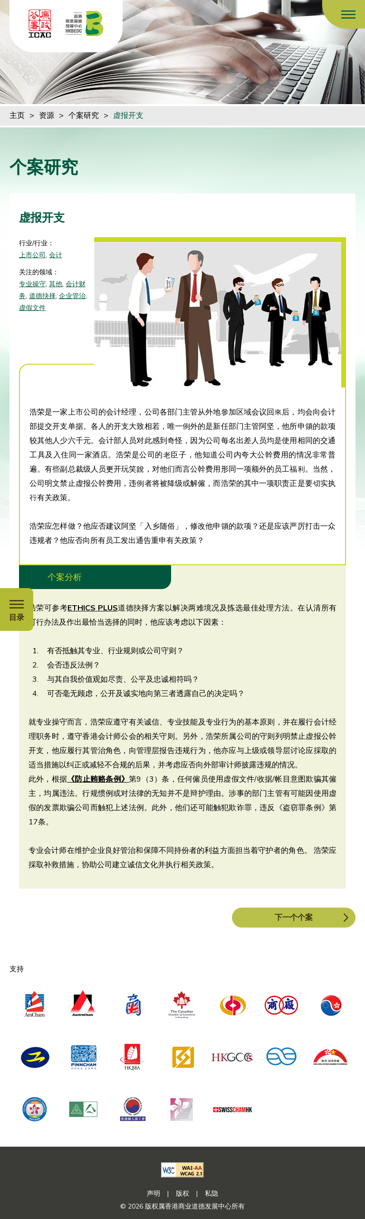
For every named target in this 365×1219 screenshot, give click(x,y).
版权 (182, 1193)
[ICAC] (40, 24)
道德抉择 (42, 295)
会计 (55, 255)
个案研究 (83, 115)
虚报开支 (128, 115)
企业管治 (72, 295)
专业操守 (32, 284)
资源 (46, 115)
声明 (153, 1193)
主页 (17, 115)
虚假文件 (32, 307)
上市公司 (32, 255)
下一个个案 (294, 917)
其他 (55, 284)
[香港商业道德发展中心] (85, 23)
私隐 (211, 1193)
